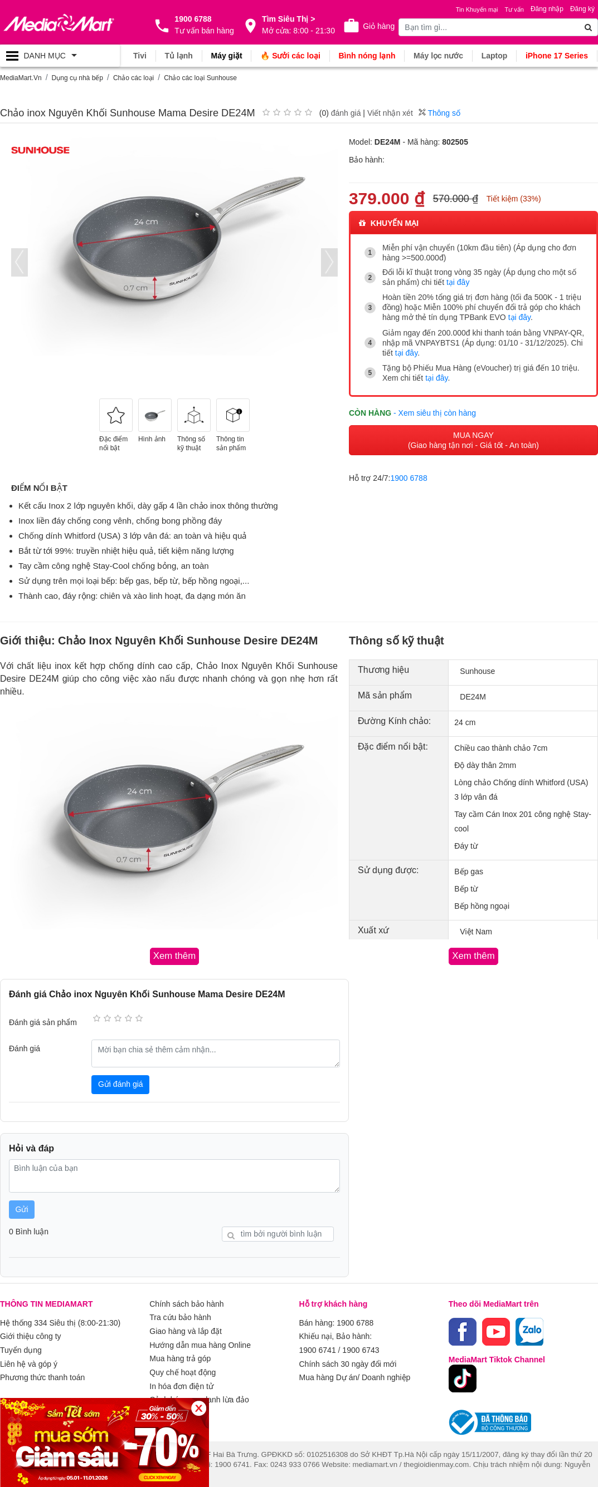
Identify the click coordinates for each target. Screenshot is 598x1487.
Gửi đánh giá (120, 1083)
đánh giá (346, 112)
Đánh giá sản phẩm (43, 1021)
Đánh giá (24, 1047)
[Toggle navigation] (60, 56)
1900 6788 (409, 476)
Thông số (439, 112)
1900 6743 (360, 1348)
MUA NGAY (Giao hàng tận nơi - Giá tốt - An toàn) (473, 438)
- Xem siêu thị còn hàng (434, 411)
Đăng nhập (547, 9)
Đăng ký (582, 9)
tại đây (457, 282)
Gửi (22, 1208)
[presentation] (19, 262)
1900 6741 (317, 1348)
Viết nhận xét (390, 112)
